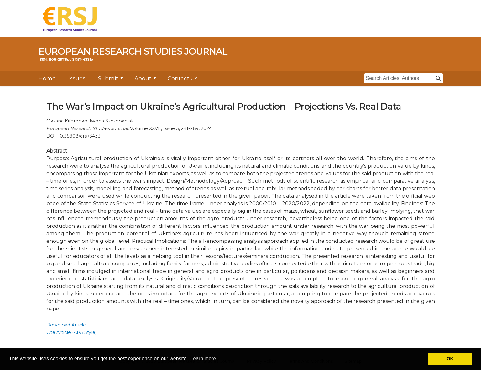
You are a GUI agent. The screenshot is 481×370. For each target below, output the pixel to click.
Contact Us (183, 78)
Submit (108, 78)
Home (47, 78)
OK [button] (450, 358)
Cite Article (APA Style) (71, 332)
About (142, 78)
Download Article (66, 325)
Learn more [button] (203, 358)
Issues (77, 78)
